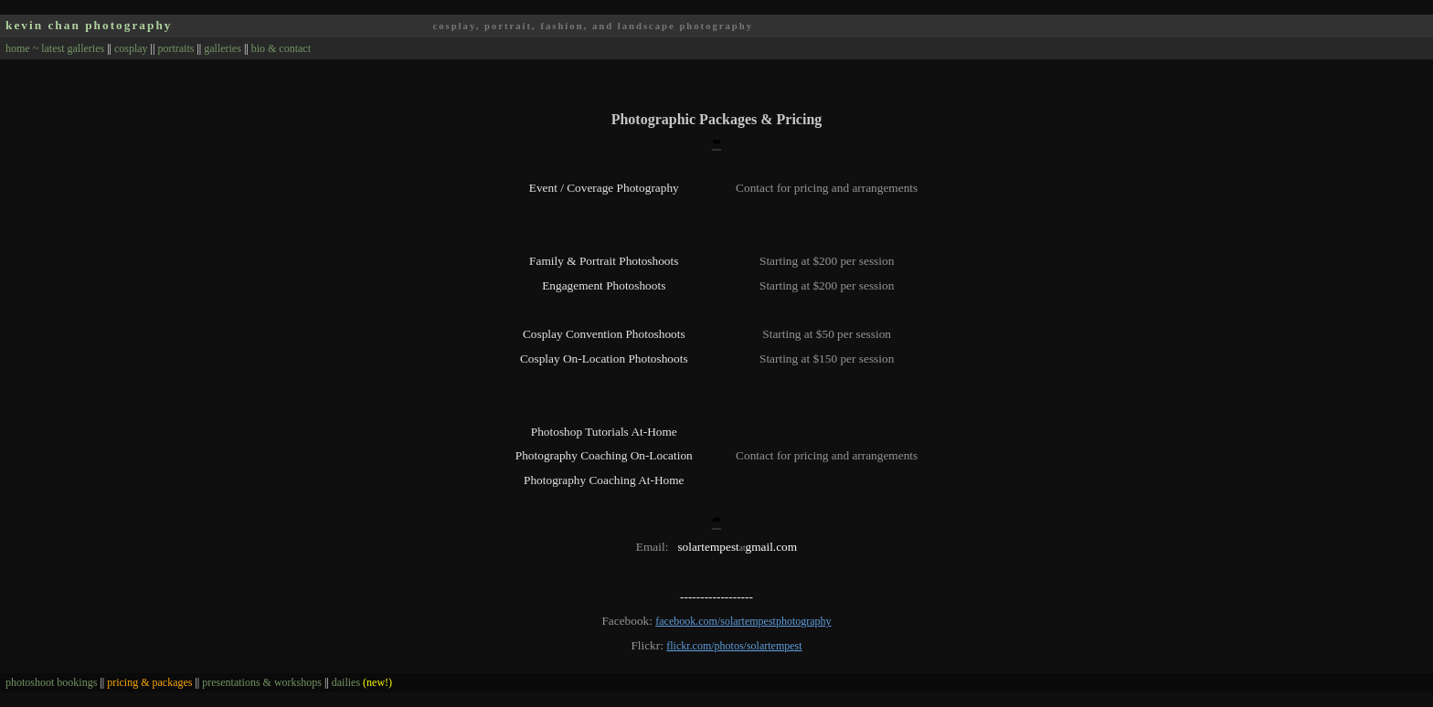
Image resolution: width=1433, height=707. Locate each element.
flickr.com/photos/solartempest (733, 645)
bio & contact (281, 48)
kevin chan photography (89, 25)
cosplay (131, 48)
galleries (222, 48)
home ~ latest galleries (54, 48)
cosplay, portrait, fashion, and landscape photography (592, 26)
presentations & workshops (262, 682)
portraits (175, 48)
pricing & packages (149, 682)
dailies (362, 682)
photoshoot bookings (51, 682)
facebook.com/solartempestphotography (743, 621)
